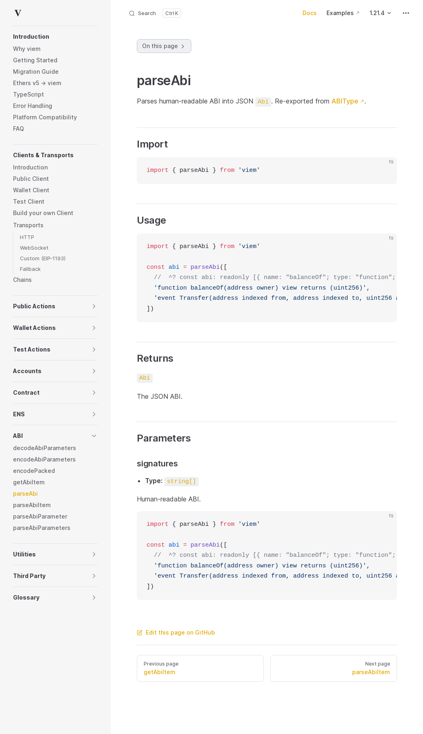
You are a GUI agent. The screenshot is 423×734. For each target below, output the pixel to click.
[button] (55, 36)
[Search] (155, 13)
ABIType (344, 101)
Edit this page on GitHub (176, 632)
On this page (164, 46)
